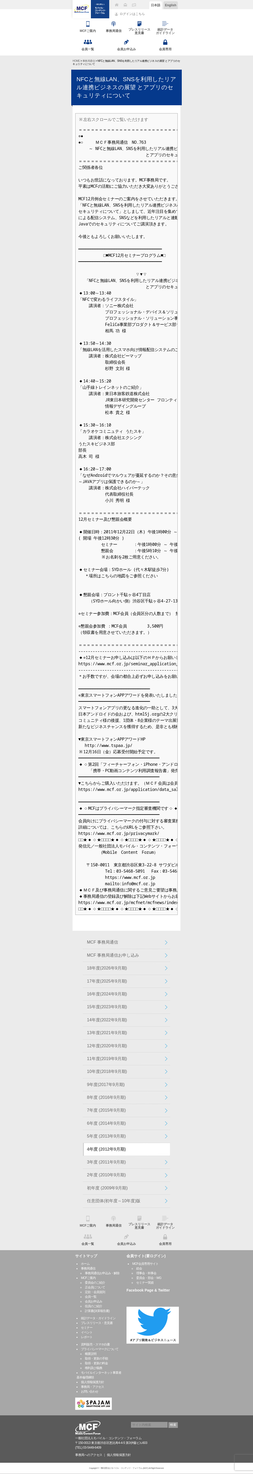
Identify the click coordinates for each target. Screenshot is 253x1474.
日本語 (155, 5)
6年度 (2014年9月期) (106, 1123)
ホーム (85, 1264)
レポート (86, 1337)
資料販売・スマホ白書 (95, 1344)
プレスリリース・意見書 (97, 1323)
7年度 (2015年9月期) (106, 1110)
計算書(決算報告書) (97, 1311)
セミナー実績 (144, 1282)
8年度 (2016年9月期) (106, 1097)
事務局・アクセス (92, 1387)
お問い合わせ (89, 1391)
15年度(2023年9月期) (107, 1007)
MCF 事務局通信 (102, 942)
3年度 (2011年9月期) (106, 1162)
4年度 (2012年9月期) (106, 1149)
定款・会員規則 (95, 1292)
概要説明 (90, 1354)
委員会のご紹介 (95, 1282)
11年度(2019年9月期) (107, 1058)
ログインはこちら (132, 14)
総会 (139, 1268)
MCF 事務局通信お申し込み (113, 955)
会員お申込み (93, 1301)
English (170, 5)
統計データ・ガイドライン (98, 1318)
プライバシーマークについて (99, 1349)
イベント (86, 1332)
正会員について (95, 1287)
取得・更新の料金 (96, 1363)
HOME (76, 60)
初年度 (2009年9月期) (107, 1188)
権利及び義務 (93, 1368)
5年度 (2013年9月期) (106, 1136)
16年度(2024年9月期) (107, 994)
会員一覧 (90, 1297)
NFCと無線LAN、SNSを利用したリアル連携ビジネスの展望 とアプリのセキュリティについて (126, 87)
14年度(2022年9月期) (107, 1020)
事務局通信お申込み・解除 (102, 1273)
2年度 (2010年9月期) (106, 1175)
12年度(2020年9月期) (107, 1046)
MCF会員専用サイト (145, 1264)
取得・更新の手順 (96, 1358)
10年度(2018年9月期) (107, 1071)
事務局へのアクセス (88, 1455)
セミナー (86, 1327)
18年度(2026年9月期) (107, 968)
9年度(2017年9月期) (106, 1084)
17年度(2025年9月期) (107, 981)
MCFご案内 (88, 1278)
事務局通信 (88, 60)
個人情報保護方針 (92, 1382)
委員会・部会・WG (148, 1278)
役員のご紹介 (93, 1306)
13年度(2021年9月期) (107, 1032)
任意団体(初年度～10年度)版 (113, 1201)
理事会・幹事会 (146, 1273)
